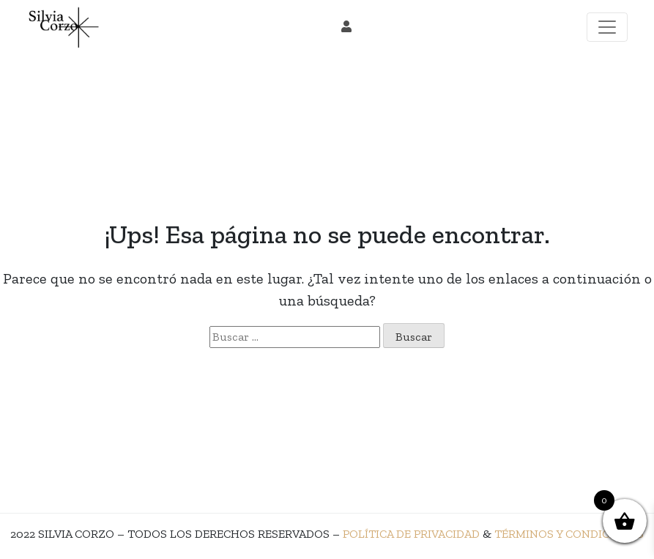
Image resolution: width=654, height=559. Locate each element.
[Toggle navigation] (607, 27)
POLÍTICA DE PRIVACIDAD (411, 534)
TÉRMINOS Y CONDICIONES (569, 534)
